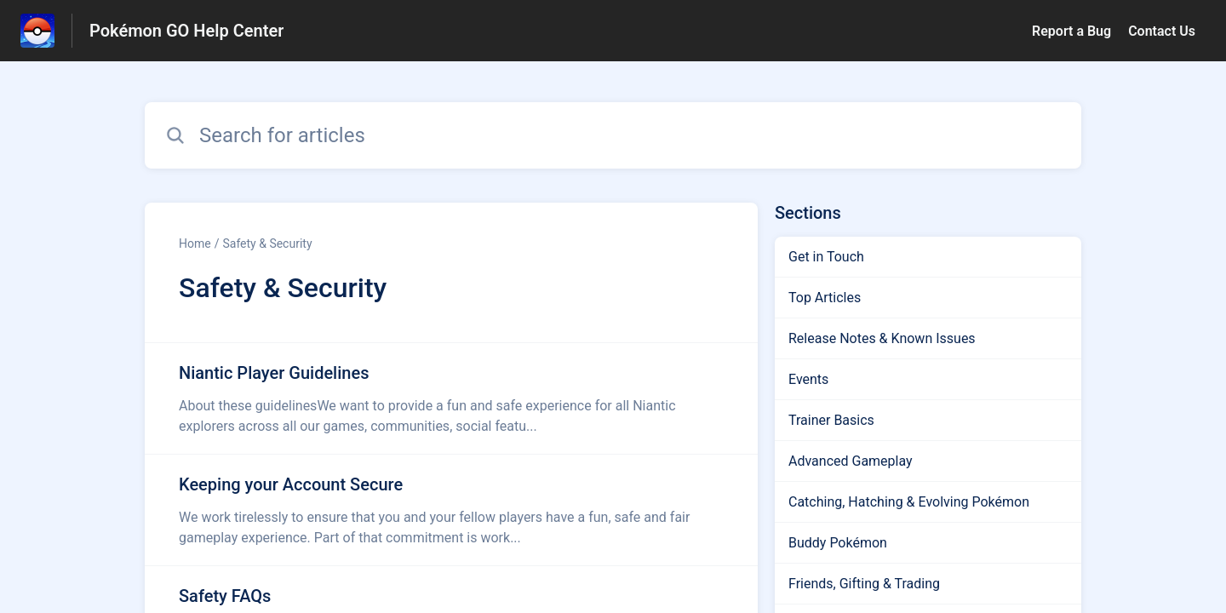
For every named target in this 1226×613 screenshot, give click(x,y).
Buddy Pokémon (837, 543)
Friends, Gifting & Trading (864, 584)
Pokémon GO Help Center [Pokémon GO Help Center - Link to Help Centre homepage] (186, 30)
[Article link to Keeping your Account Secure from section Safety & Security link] (451, 510)
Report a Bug (1071, 31)
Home (195, 243)
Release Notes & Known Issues (882, 338)
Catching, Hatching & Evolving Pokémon (908, 502)
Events (808, 379)
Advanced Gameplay (850, 461)
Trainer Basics (831, 420)
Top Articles (824, 297)
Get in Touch (826, 257)
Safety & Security (267, 243)
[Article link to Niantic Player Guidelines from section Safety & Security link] (451, 398)
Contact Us (1161, 31)
